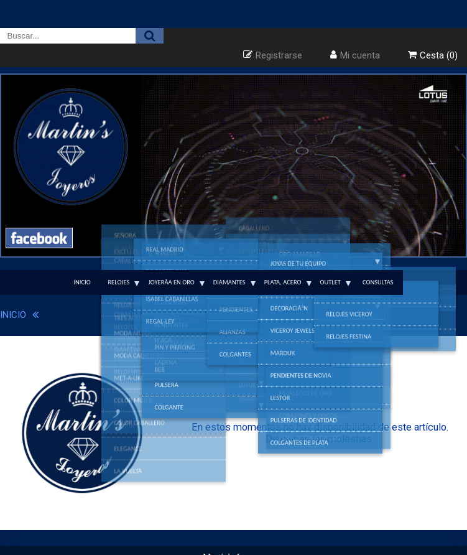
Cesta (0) (439, 55)
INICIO (13, 314)
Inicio (81, 282)
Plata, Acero (283, 282)
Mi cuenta (360, 55)
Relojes (118, 282)
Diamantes (229, 282)
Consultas (378, 282)
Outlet (330, 282)
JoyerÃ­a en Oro (171, 282)
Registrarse (279, 55)
